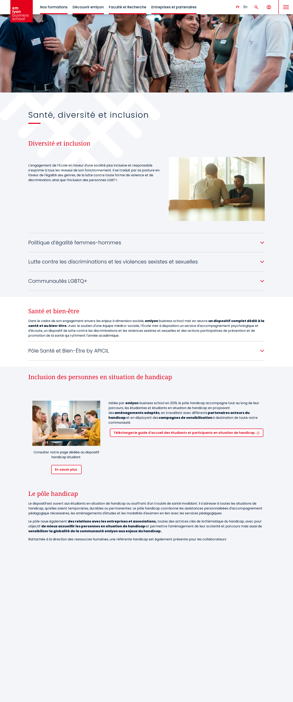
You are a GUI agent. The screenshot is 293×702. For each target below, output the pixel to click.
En (245, 6)
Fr (237, 6)
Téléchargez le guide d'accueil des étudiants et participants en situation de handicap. (185, 433)
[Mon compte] (269, 7)
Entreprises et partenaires (174, 7)
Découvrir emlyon (88, 7)
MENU (285, 4)
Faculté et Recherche (127, 7)
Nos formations (54, 7)
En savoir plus (66, 469)
